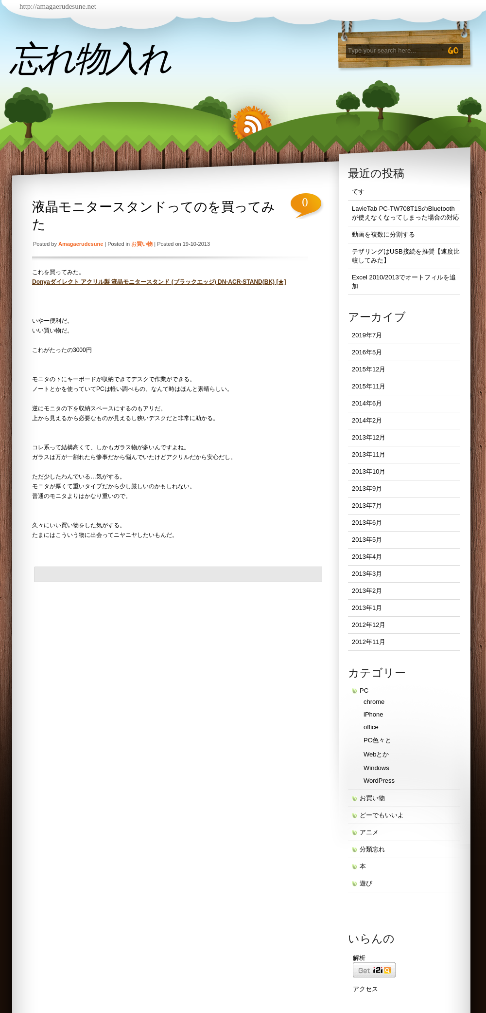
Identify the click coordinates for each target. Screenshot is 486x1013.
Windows (376, 768)
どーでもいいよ (382, 815)
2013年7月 (367, 505)
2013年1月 (367, 607)
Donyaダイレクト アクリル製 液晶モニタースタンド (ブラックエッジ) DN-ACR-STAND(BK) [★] (159, 281)
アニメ (369, 832)
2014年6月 (367, 403)
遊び (366, 883)
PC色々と (377, 740)
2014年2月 (367, 420)
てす (358, 191)
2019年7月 (367, 335)
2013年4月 (367, 556)
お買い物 (142, 244)
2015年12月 (368, 369)
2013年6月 (367, 522)
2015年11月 (368, 386)
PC (364, 690)
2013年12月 (368, 437)
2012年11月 (368, 641)
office (371, 727)
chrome (374, 701)
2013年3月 (367, 573)
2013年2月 (367, 590)
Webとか (376, 754)
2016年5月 (367, 352)
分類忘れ (372, 849)
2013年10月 (368, 471)
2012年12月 (368, 624)
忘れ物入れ (90, 59)
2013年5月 (367, 539)
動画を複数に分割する (383, 234)
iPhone (373, 714)
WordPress (379, 780)
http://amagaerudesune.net (57, 6)
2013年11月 (368, 454)
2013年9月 (367, 488)
